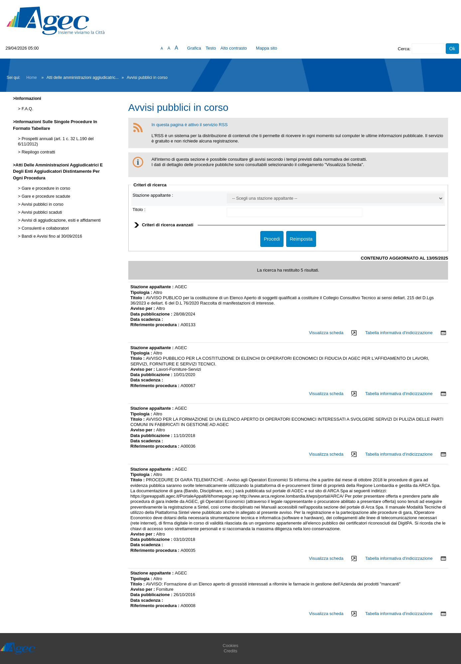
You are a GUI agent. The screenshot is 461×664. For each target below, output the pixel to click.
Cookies (230, 645)
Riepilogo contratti (37, 152)
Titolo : (139, 209)
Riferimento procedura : (155, 324)
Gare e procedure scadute (45, 196)
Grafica (194, 48)
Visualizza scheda (326, 332)
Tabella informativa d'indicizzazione (399, 332)
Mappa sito (266, 48)
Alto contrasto (233, 48)
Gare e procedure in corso (45, 188)
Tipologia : (141, 292)
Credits (230, 650)
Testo (211, 48)
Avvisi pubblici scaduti (41, 212)
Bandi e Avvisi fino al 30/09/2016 (51, 236)
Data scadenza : (146, 319)
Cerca (403, 48)
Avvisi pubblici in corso (41, 204)
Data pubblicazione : (151, 314)
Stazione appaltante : (153, 195)
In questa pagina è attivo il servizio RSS (190, 124)
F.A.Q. (26, 109)
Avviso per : (143, 308)
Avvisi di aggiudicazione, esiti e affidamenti (60, 220)
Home (31, 77)
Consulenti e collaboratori (44, 228)
